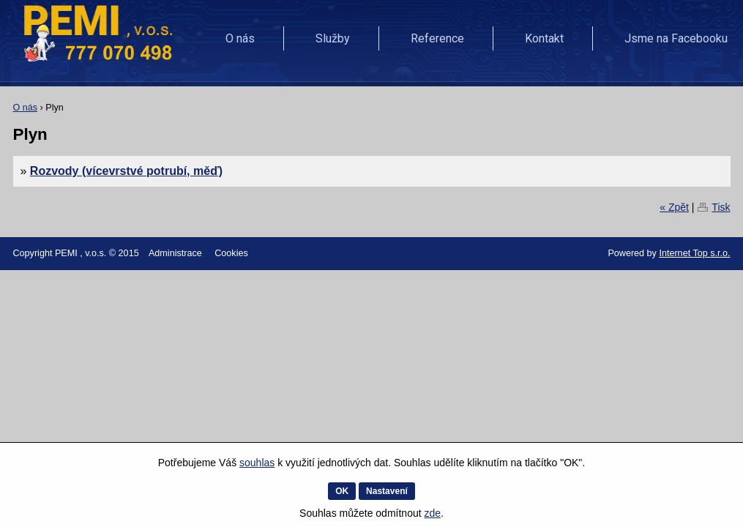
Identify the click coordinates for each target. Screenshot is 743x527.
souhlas (257, 462)
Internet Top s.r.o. (694, 253)
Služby (333, 38)
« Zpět (674, 207)
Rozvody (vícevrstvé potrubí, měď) (126, 171)
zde (432, 513)
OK (341, 491)
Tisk (721, 207)
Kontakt (544, 38)
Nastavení (387, 491)
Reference (437, 38)
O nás (240, 38)
